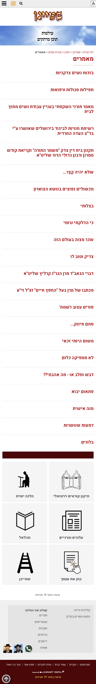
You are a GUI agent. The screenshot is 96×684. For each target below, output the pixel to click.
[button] (21, 3)
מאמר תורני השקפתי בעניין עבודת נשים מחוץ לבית (51, 109)
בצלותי (87, 206)
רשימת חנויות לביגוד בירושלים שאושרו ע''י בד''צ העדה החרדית (53, 131)
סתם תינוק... (82, 324)
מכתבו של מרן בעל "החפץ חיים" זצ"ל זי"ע (55, 290)
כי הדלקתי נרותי (78, 223)
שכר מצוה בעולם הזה (74, 240)
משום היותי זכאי (78, 341)
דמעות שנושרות (79, 425)
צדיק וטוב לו (82, 256)
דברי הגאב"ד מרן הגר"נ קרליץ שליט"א (59, 273)
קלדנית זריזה (82, 610)
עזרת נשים (55, 52)
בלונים (87, 442)
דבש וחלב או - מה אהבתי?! (69, 375)
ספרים (43, 615)
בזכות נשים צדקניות (75, 73)
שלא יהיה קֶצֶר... (78, 172)
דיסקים (42, 641)
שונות (43, 647)
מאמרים (83, 58)
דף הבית (88, 52)
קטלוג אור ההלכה (36, 610)
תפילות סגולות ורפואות (72, 90)
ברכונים (42, 635)
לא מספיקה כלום (78, 358)
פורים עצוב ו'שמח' (76, 307)
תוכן (67, 52)
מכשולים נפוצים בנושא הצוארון (64, 189)
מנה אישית (83, 408)
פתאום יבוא (83, 392)
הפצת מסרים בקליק (78, 616)
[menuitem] (71, 482)
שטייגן (76, 52)
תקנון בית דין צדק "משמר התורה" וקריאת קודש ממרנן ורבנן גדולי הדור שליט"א (50, 153)
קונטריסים (41, 622)
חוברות (43, 628)
